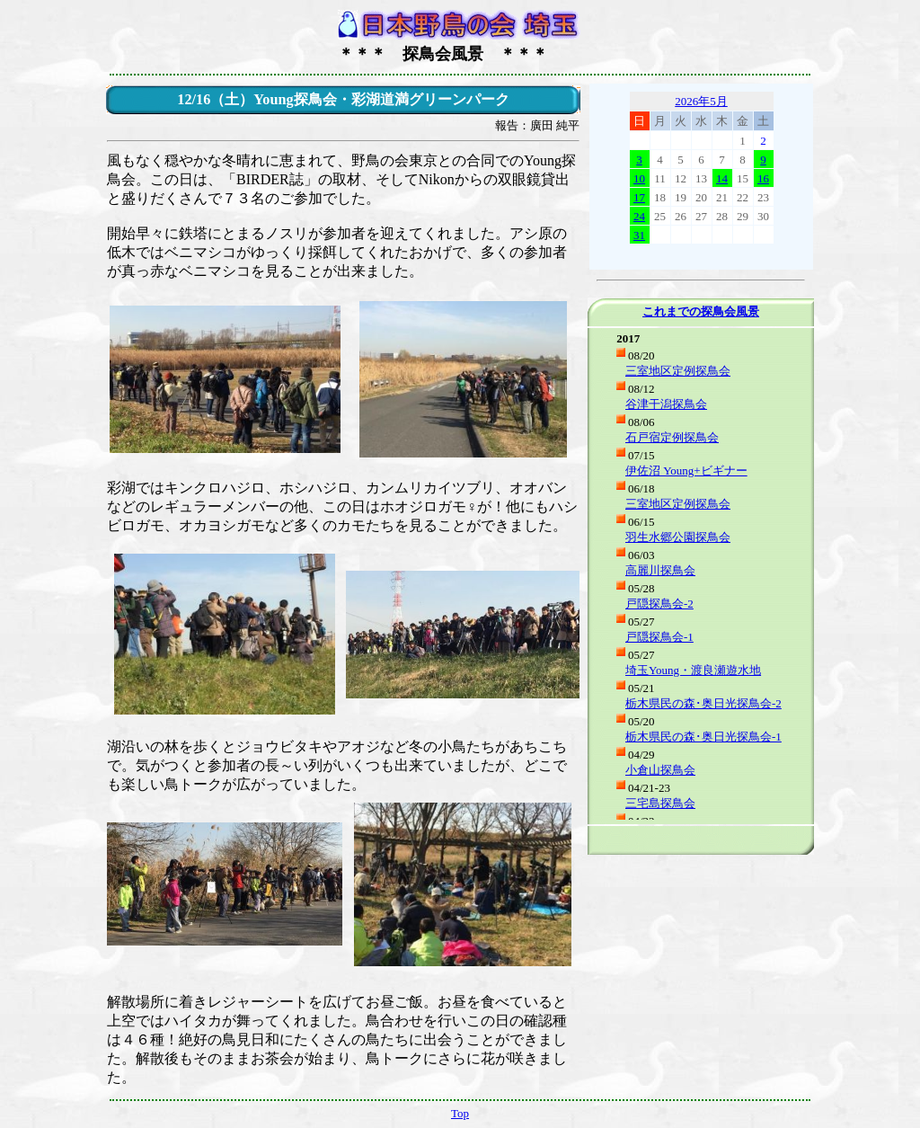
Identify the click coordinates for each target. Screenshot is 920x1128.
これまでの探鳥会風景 (700, 311)
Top (460, 1113)
